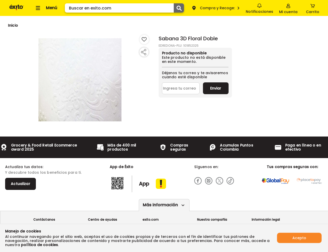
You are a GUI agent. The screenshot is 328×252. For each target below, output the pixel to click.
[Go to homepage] (13, 25)
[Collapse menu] (46, 8)
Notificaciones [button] (259, 8)
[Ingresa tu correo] (181, 88)
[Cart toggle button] (312, 8)
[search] (124, 8)
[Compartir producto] (143, 52)
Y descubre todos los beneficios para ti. (43, 172)
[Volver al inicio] (16, 10)
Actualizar (20, 183)
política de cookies (39, 244)
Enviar (215, 88)
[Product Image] (80, 80)
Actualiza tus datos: (24, 167)
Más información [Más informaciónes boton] (160, 205)
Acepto (299, 237)
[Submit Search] (179, 8)
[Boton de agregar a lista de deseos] (144, 39)
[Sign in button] (288, 8)
